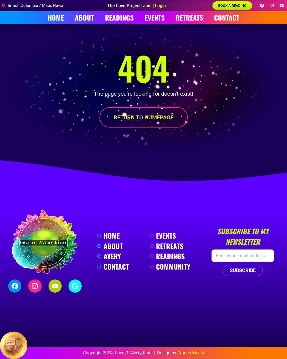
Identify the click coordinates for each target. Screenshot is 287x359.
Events (155, 17)
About (84, 17)
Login (160, 5)
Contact (226, 17)
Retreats (189, 17)
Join (147, 5)
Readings (119, 17)
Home (56, 17)
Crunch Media (190, 352)
